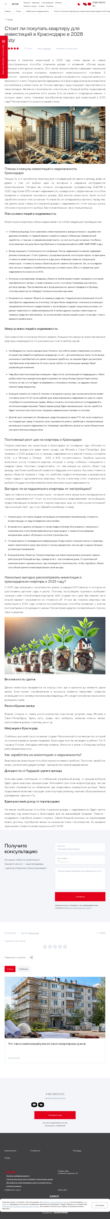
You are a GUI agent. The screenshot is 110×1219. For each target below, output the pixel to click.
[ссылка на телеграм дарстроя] (48, 1104)
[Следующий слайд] (104, 1019)
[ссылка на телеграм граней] (68, 1104)
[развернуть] (16, 1151)
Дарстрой (47, 49)
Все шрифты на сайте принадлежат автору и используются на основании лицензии (29, 1184)
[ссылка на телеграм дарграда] (55, 1104)
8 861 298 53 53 (99, 4)
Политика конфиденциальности (17, 1176)
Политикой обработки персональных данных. (22, 1206)
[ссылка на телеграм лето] (75, 1104)
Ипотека (58, 3)
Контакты (49, 6)
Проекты (26, 3)
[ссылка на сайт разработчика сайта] (61, 1212)
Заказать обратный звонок (55, 1098)
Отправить (80, 896)
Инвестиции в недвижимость (37, 11)
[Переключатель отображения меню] (5, 4)
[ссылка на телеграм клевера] (62, 1104)
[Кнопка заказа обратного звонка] (89, 4)
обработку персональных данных (77, 908)
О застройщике (47, 3)
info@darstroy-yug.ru (13, 1190)
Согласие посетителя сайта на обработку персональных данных (29, 1179)
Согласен (99, 1205)
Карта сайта (62, 1190)
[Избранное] (84, 4)
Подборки (23, 969)
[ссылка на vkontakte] (41, 1104)
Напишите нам (55, 1115)
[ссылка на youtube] (34, 1104)
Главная (8, 11)
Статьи (18, 11)
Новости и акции (30, 6)
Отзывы (41, 6)
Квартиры (36, 3)
